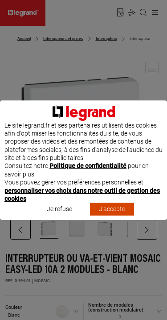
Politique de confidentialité (87, 174)
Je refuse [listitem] (59, 217)
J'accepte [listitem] (112, 217)
